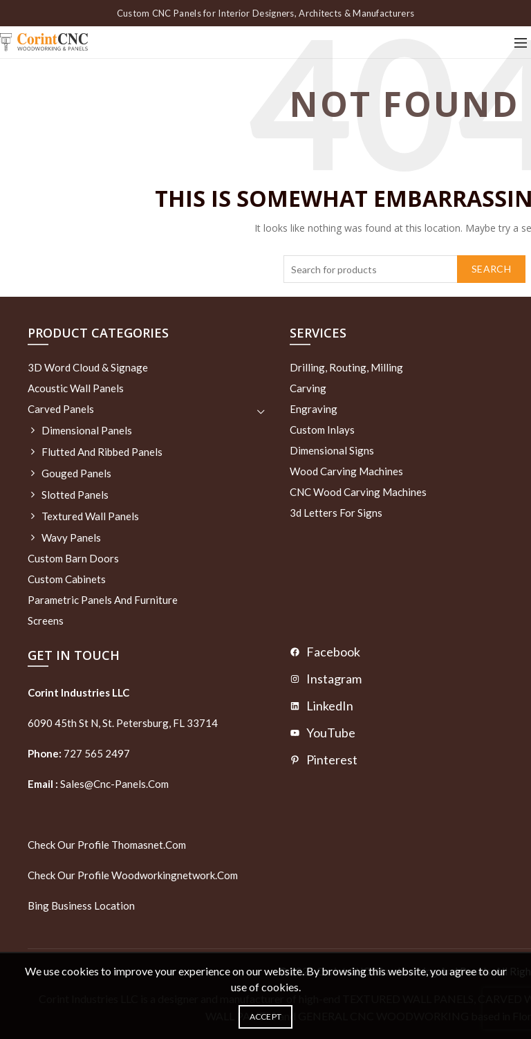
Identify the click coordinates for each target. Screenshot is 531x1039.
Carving (308, 388)
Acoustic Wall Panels (76, 388)
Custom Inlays (322, 429)
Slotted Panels (75, 494)
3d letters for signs (336, 512)
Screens (46, 620)
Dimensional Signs (332, 450)
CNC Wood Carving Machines (358, 492)
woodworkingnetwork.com (174, 875)
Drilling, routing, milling (346, 367)
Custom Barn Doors (73, 558)
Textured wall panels (90, 516)
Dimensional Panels (86, 430)
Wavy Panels (71, 537)
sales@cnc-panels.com (98, 784)
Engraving (313, 409)
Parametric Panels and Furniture (103, 600)
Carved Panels (61, 409)
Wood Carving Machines (346, 471)
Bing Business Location (81, 905)
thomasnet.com (148, 844)
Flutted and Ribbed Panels (101, 451)
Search (491, 269)
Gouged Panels (76, 473)
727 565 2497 (96, 753)
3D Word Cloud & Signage (88, 367)
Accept (266, 1016)
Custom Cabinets (67, 579)
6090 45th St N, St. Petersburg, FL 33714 (123, 723)
